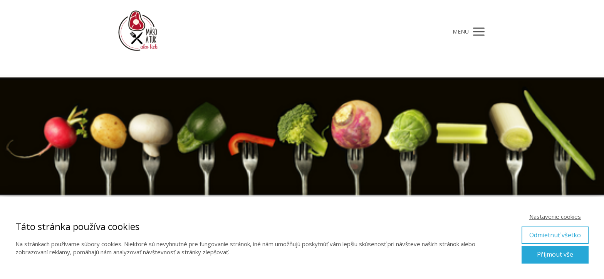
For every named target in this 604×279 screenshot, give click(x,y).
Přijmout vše (555, 254)
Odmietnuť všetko (555, 235)
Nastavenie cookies (555, 216)
